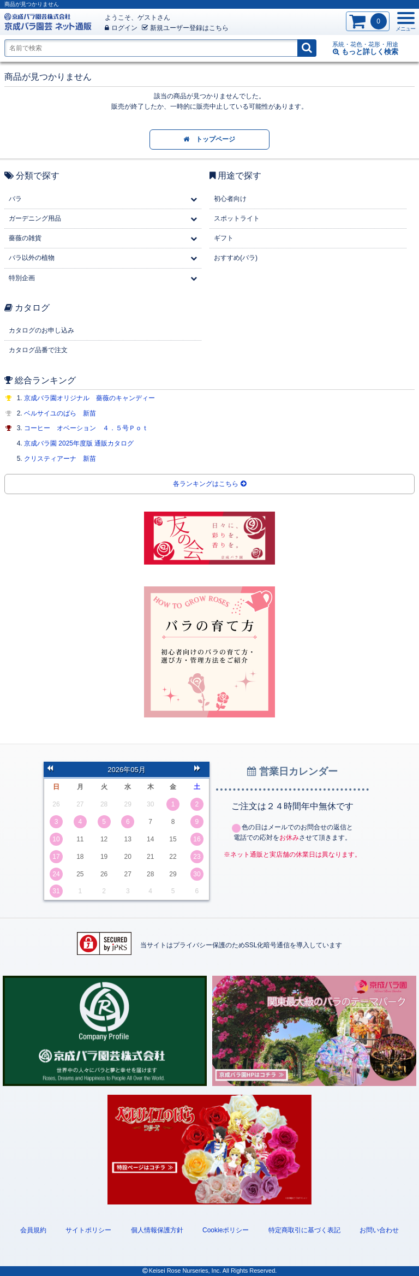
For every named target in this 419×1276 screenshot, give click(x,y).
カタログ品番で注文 (38, 350)
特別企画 (22, 278)
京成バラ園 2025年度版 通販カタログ (79, 443)
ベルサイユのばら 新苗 (60, 413)
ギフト (224, 238)
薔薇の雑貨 (25, 238)
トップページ (209, 139)
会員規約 (33, 1230)
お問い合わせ (379, 1230)
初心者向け (230, 199)
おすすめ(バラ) (236, 258)
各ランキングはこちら (209, 484)
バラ (15, 199)
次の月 (200, 769)
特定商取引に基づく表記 (304, 1230)
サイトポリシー (88, 1230)
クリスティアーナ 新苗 (60, 458)
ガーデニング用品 (35, 218)
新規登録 (185, 28)
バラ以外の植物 (32, 258)
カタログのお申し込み (41, 330)
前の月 (52, 769)
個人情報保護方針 (157, 1230)
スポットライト (237, 218)
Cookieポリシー (225, 1230)
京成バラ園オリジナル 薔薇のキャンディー (89, 398)
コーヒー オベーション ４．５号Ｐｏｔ (86, 428)
